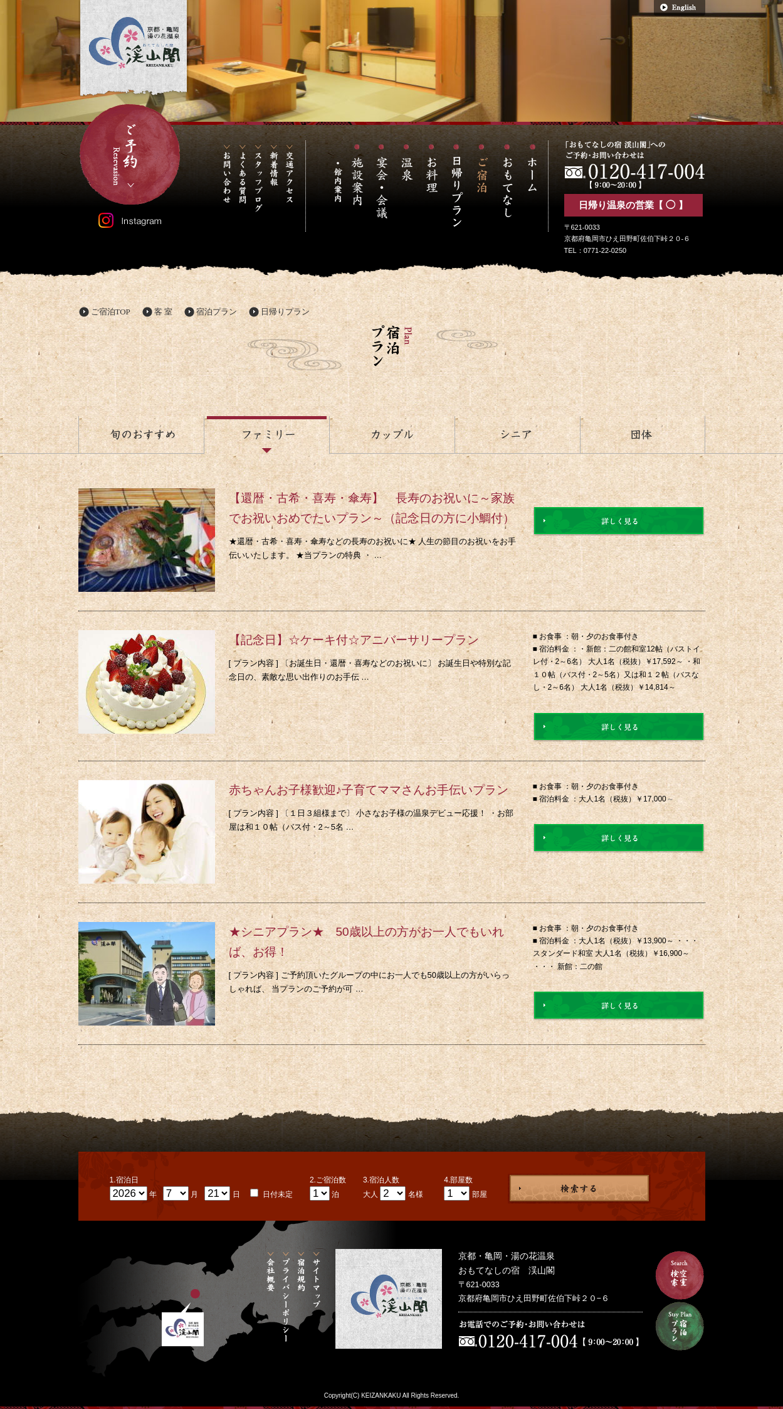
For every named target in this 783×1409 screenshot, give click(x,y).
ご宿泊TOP (110, 311)
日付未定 (277, 1194)
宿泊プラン (216, 311)
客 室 (163, 311)
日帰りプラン (285, 311)
